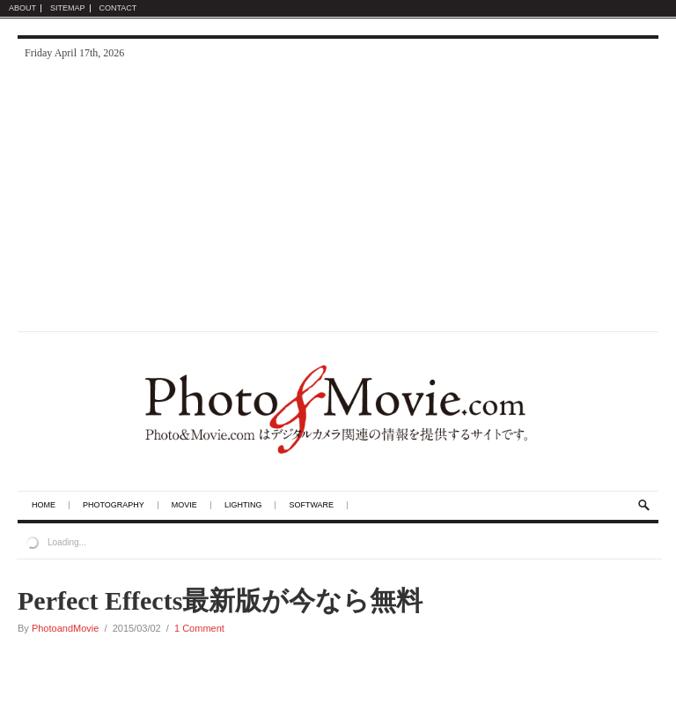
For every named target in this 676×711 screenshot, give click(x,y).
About (22, 8)
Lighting (243, 505)
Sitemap (67, 8)
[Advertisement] (338, 199)
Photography (113, 505)
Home (43, 505)
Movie (184, 505)
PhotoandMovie (65, 628)
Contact (118, 8)
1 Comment (199, 628)
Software (311, 505)
